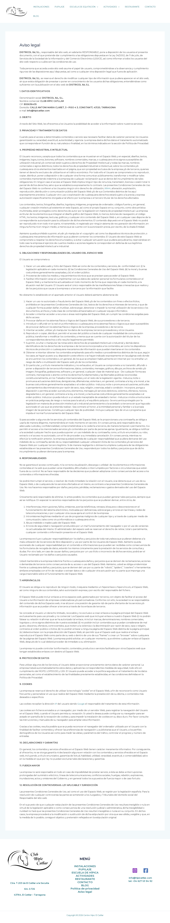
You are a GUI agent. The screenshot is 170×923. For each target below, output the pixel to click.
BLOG (85, 881)
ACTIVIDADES (85, 871)
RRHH (108, 184)
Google (81, 700)
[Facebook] (145, 866)
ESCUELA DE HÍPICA (85, 868)
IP (56, 700)
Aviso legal (85, 887)
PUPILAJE (85, 865)
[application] (99, 9)
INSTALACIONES (85, 862)
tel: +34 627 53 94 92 (140, 877)
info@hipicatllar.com (140, 873)
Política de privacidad (85, 884)
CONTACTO (85, 878)
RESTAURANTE (85, 875)
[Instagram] (134, 866)
